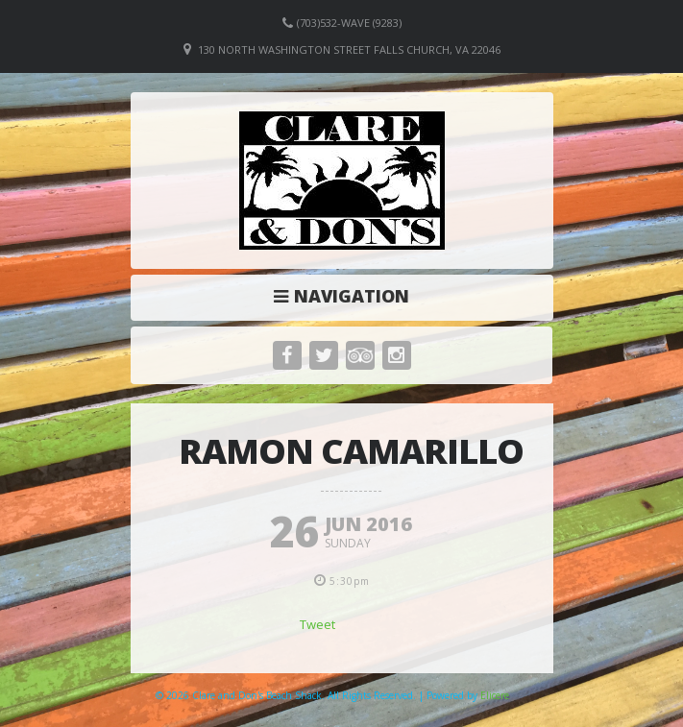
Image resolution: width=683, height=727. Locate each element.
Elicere (494, 695)
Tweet (317, 624)
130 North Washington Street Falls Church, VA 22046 (349, 49)
